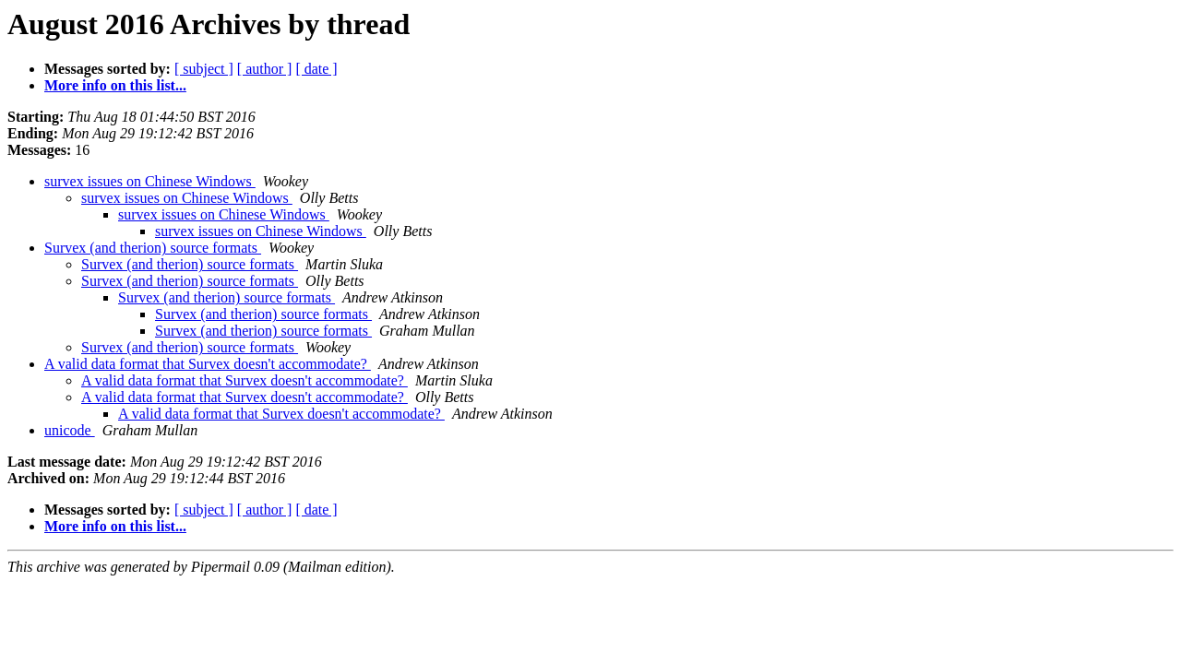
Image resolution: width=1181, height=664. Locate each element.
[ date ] (316, 69)
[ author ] (264, 69)
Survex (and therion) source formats (152, 247)
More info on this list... (115, 85)
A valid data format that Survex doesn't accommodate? (207, 364)
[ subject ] (203, 69)
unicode (69, 430)
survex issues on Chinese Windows (150, 181)
